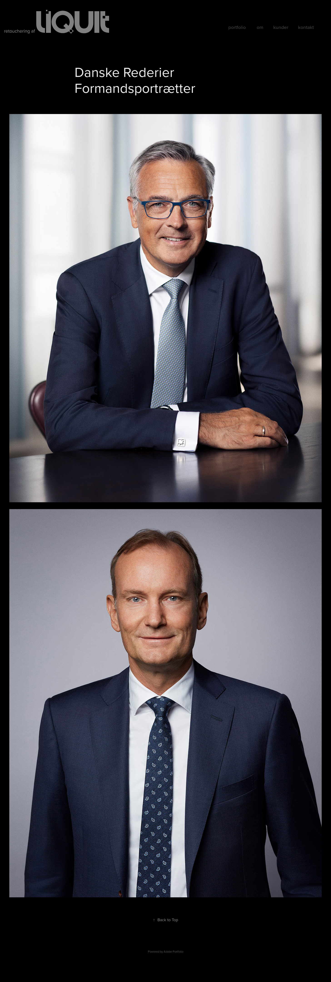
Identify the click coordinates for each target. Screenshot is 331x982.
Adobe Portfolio (173, 951)
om (260, 27)
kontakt (306, 27)
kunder (280, 27)
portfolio (237, 27)
